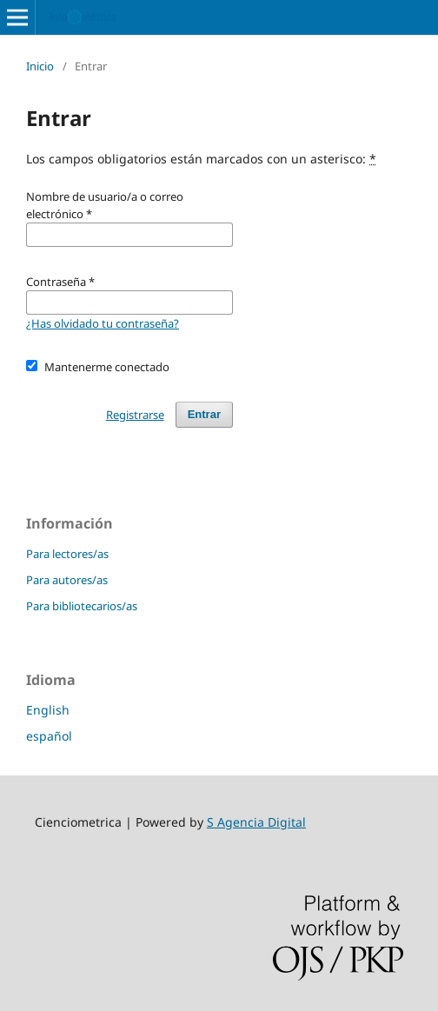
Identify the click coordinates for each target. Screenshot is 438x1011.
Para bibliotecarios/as (81, 606)
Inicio (40, 66)
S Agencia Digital (256, 822)
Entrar (204, 414)
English (48, 710)
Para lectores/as (67, 554)
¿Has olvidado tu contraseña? (102, 323)
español (49, 736)
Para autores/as (67, 580)
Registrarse (135, 414)
